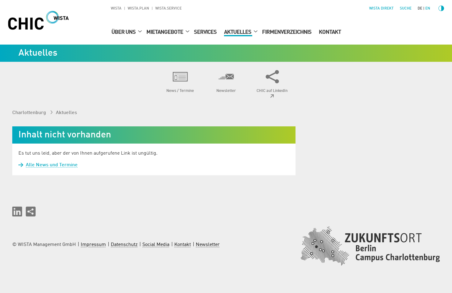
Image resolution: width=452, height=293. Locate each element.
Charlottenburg (29, 112)
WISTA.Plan (138, 8)
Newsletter (208, 244)
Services (205, 32)
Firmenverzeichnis (286, 32)
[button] (17, 211)
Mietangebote (165, 32)
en (427, 8)
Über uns (124, 32)
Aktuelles (238, 32)
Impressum (93, 244)
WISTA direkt (381, 8)
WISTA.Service (168, 8)
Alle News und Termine (48, 165)
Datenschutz (124, 244)
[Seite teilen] (30, 211)
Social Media (155, 244)
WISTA (116, 8)
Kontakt (330, 32)
